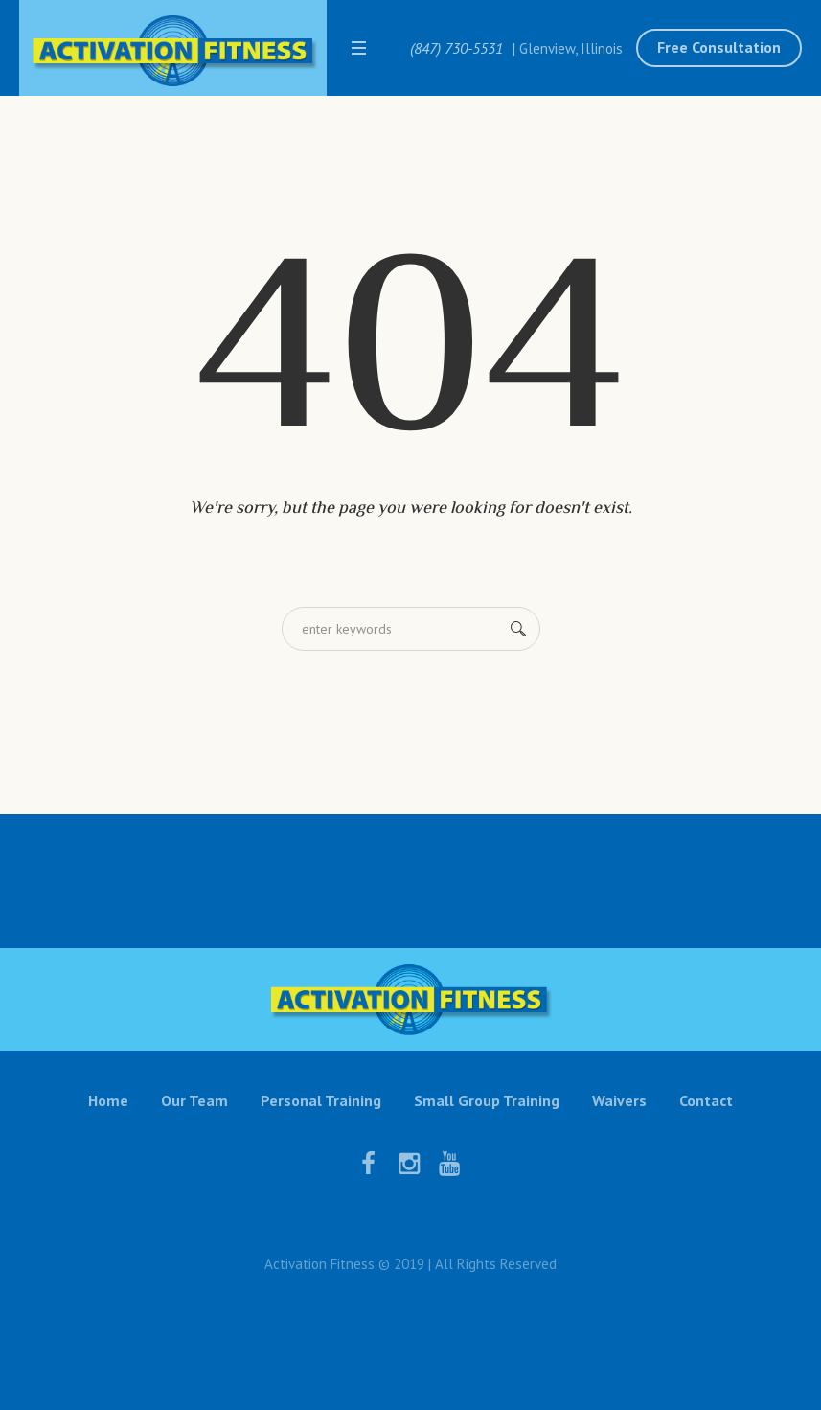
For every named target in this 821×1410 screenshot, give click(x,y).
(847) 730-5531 (456, 48)
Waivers (619, 1100)
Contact (706, 1100)
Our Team (194, 1100)
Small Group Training (486, 1100)
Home (108, 1100)
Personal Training (321, 1100)
